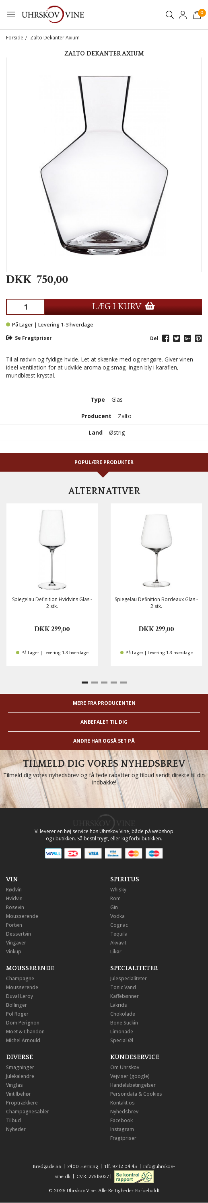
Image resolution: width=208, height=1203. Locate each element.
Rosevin (15, 907)
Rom (115, 898)
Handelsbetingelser (133, 1085)
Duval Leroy (19, 996)
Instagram (122, 1129)
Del (154, 338)
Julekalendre (20, 1076)
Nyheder (16, 1129)
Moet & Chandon (25, 1031)
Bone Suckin (124, 1022)
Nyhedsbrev (124, 1111)
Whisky (118, 889)
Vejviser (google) (130, 1076)
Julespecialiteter (128, 978)
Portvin (14, 925)
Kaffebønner (124, 996)
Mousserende (22, 916)
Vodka (117, 916)
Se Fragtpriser (29, 338)
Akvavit (118, 942)
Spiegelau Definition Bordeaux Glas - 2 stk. (156, 603)
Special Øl (121, 1040)
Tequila (119, 933)
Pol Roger (17, 1013)
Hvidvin (14, 898)
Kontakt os (122, 1102)
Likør (116, 951)
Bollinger (16, 1005)
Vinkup (13, 951)
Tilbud (13, 1120)
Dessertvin (18, 933)
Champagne (20, 978)
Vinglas (14, 1085)
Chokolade (122, 1013)
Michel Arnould (23, 1040)
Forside (14, 37)
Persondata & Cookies (136, 1093)
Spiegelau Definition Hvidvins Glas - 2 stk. (52, 603)
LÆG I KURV (123, 307)
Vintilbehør (18, 1093)
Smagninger (20, 1067)
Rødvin (14, 889)
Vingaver (16, 942)
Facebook (121, 1120)
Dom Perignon (22, 1022)
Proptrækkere (22, 1102)
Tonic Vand (123, 987)
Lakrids (118, 1005)
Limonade (121, 1031)
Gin (114, 907)
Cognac (119, 925)
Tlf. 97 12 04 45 (120, 1166)
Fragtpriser (123, 1138)
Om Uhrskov (124, 1067)
